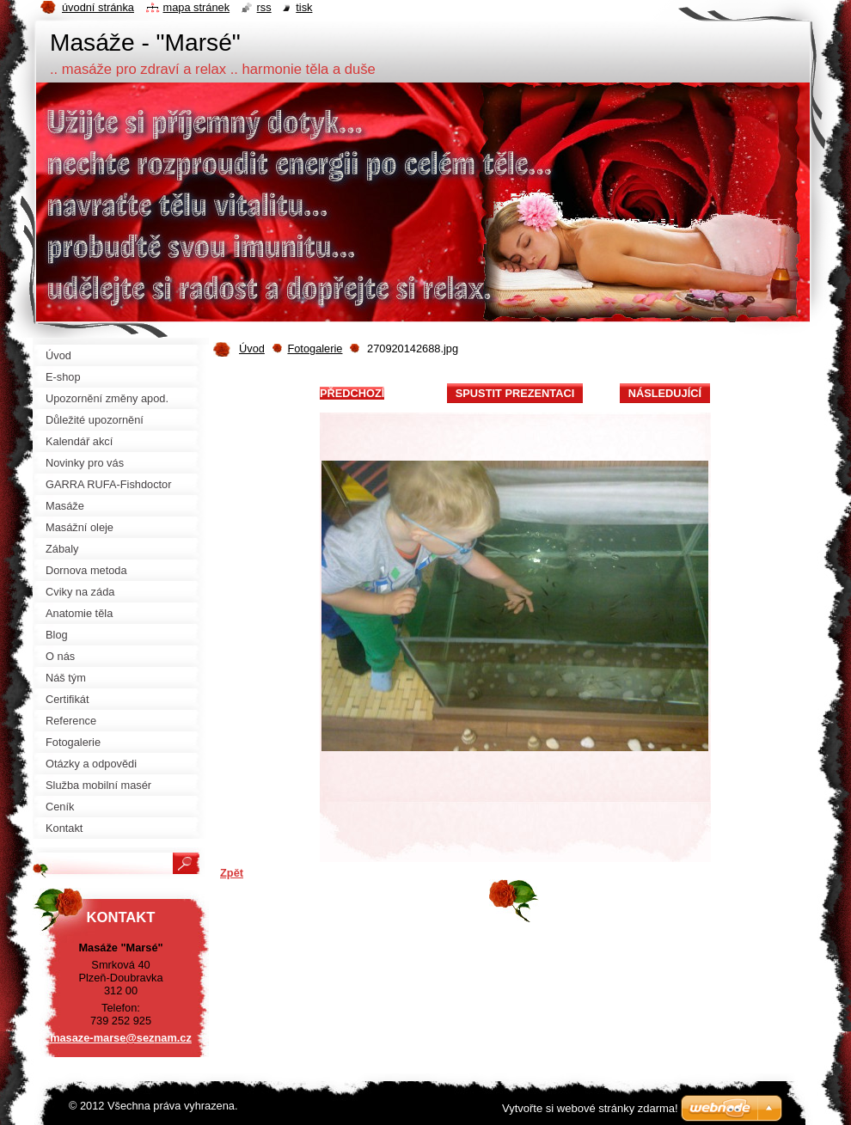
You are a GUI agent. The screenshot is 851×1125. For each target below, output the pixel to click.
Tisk (304, 7)
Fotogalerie (314, 348)
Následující (664, 393)
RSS (264, 7)
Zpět (231, 872)
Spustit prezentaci (515, 393)
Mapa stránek (196, 7)
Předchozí (352, 393)
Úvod (252, 348)
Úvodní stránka (98, 7)
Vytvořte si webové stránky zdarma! (590, 1108)
